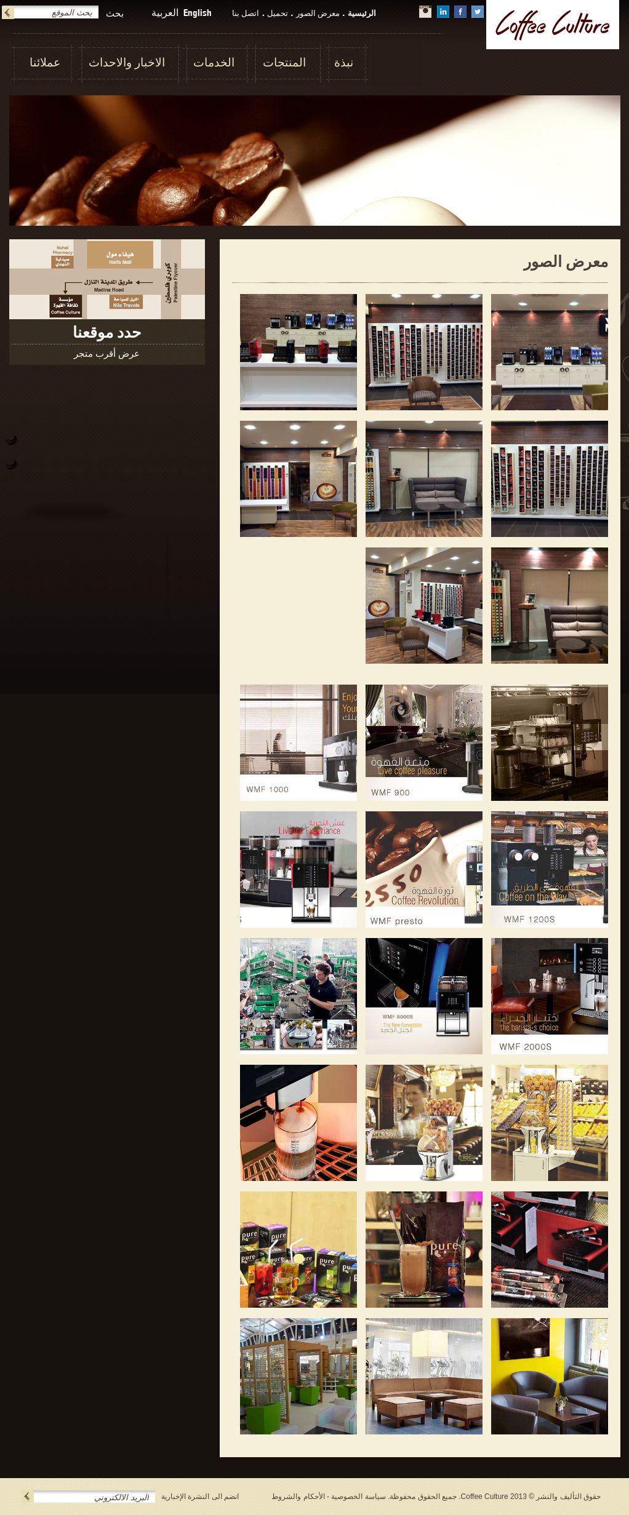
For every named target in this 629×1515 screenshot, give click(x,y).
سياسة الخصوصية (358, 1496)
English (197, 12)
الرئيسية (362, 13)
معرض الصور (318, 13)
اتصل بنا (246, 13)
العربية (164, 12)
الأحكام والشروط (297, 1496)
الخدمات (213, 62)
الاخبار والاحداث (127, 62)
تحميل (277, 13)
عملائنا (45, 62)
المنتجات (284, 62)
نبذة (343, 62)
